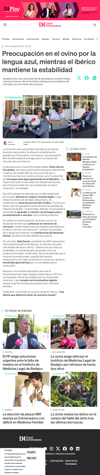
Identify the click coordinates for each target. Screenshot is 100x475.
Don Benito (89, 39)
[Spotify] (72, 448)
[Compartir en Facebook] (86, 78)
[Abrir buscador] (95, 24)
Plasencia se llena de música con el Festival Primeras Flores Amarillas (90, 220)
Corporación (56, 461)
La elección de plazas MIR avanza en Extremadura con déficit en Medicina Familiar (89, 200)
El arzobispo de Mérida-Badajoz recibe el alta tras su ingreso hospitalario (90, 163)
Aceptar (31, 452)
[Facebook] (65, 448)
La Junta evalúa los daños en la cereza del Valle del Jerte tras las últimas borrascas (73, 418)
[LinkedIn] (77, 448)
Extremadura (18, 39)
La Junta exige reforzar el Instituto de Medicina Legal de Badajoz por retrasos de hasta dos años (73, 362)
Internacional (33, 39)
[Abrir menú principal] (5, 25)
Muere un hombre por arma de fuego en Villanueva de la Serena (89, 181)
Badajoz (45, 39)
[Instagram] (52, 448)
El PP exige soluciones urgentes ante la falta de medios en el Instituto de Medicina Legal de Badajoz (23, 362)
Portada (5, 39)
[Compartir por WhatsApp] (94, 78)
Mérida (66, 39)
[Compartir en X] (79, 78)
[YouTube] (45, 448)
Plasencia (76, 39)
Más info (31, 458)
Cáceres (56, 39)
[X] (58, 448)
